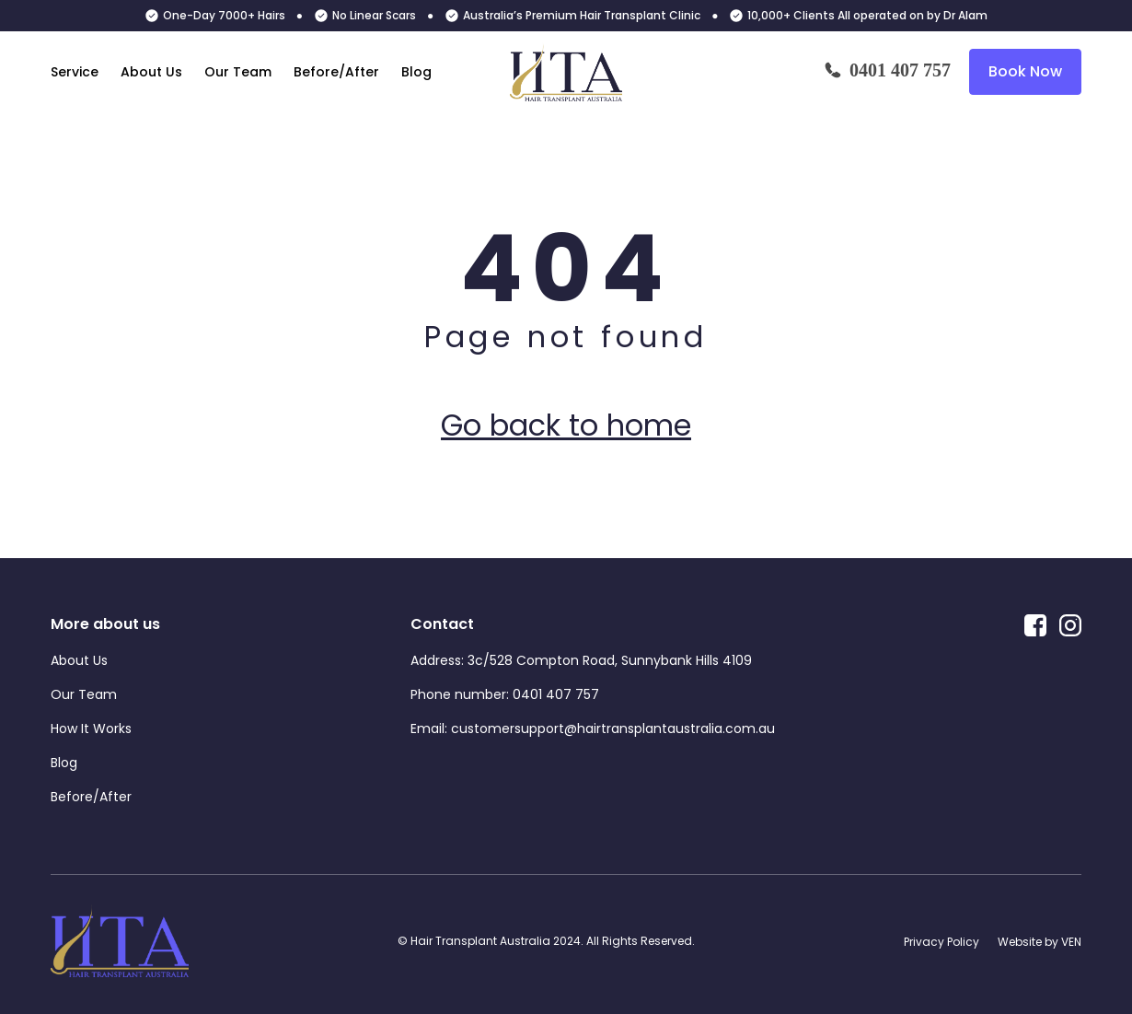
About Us (151, 72)
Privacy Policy (941, 942)
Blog (416, 72)
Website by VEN (1039, 942)
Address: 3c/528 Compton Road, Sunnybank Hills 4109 (581, 660)
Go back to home (566, 425)
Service (74, 72)
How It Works (91, 728)
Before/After (336, 72)
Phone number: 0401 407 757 (504, 694)
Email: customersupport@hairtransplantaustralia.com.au (592, 728)
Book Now (1025, 71)
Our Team (237, 72)
